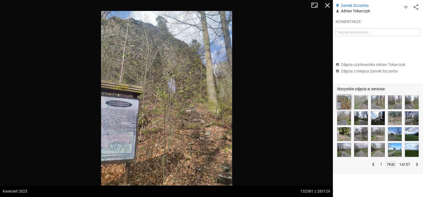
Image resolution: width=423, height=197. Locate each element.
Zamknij (327, 5)
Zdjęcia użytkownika (370, 64)
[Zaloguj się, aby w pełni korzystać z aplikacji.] (405, 7)
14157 (404, 164)
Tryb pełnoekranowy (316, 5)
